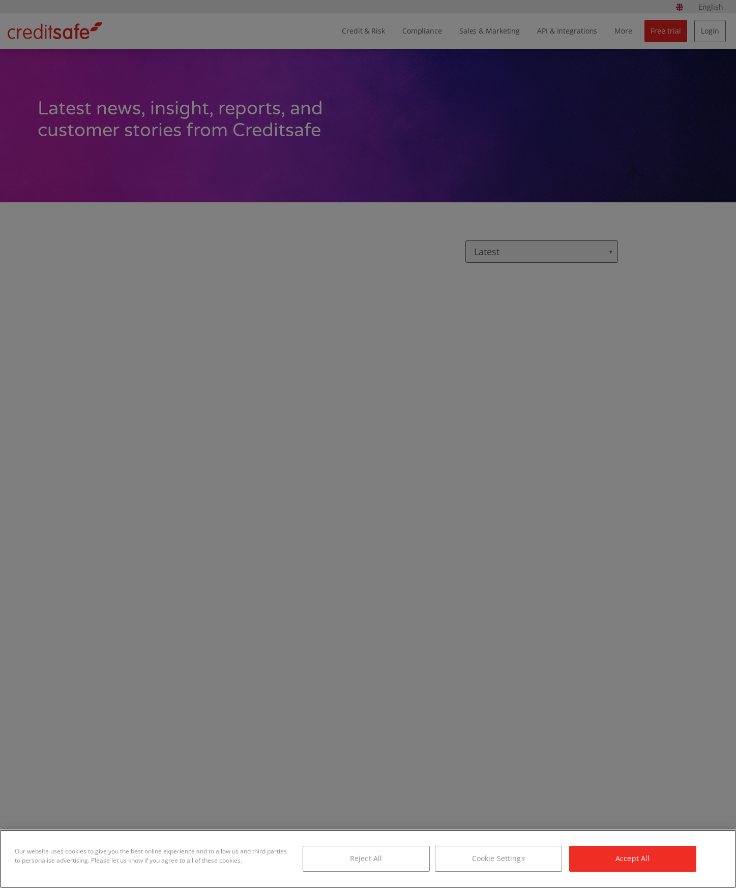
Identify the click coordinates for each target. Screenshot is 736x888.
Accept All (632, 858)
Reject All (366, 858)
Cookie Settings (498, 858)
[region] (368, 859)
